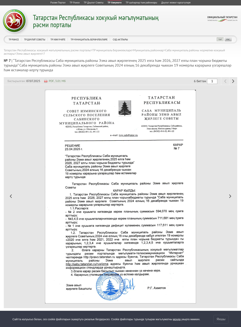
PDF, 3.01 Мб (57, 81)
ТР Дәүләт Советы (34, 39)
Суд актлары (120, 39)
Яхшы (221, 319)
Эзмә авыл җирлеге (29, 53)
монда (177, 319)
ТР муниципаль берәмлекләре (89, 39)
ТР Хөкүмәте (57, 39)
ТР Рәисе (14, 39)
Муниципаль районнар (148, 50)
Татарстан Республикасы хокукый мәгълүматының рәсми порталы (96, 21)
